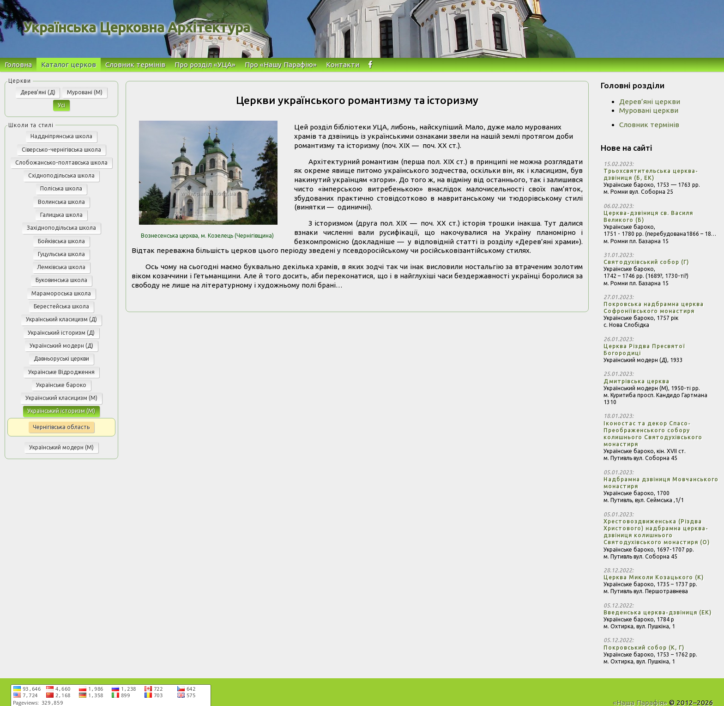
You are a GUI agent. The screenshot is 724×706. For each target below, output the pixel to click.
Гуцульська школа (61, 254)
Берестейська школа (61, 306)
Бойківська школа (61, 241)
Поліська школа (61, 188)
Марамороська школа (61, 293)
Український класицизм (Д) (61, 319)
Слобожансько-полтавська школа (61, 163)
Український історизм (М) (61, 411)
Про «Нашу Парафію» (281, 64)
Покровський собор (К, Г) (643, 648)
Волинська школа (61, 202)
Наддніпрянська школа (61, 136)
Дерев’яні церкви (649, 101)
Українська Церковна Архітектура (136, 27)
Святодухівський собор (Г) (646, 262)
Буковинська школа (61, 280)
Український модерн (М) (61, 447)
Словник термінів (135, 64)
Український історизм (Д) (61, 333)
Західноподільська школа (61, 228)
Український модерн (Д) (61, 346)
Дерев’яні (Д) (37, 92)
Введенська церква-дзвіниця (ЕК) (657, 612)
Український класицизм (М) (61, 398)
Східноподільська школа (61, 175)
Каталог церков (68, 64)
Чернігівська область (61, 427)
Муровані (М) (85, 92)
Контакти (342, 64)
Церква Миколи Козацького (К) (653, 577)
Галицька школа (61, 215)
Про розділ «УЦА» (205, 64)
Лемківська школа (61, 267)
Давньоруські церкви (61, 359)
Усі (61, 105)
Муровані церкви (648, 110)
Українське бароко (61, 385)
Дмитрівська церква (636, 381)
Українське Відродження (61, 372)
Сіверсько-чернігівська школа (61, 150)
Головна (18, 64)
